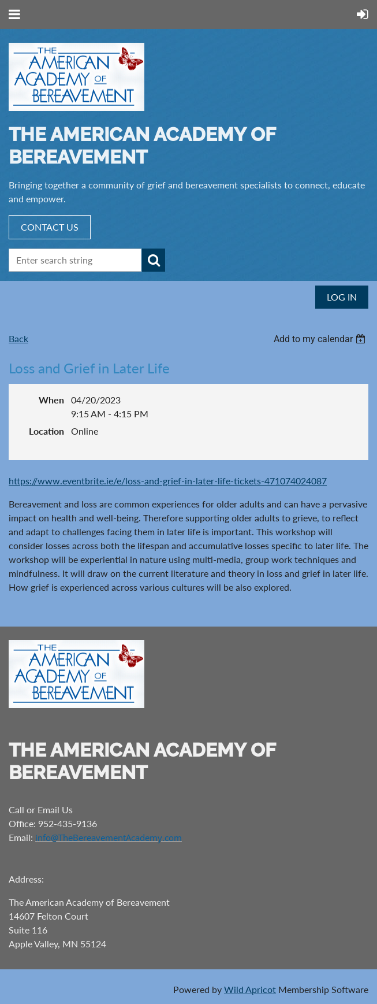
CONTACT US (50, 226)
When (51, 399)
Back (18, 338)
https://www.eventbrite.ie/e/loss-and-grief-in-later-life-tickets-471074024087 (168, 480)
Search (153, 260)
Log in (342, 296)
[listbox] (321, 339)
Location (46, 430)
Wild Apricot (250, 989)
